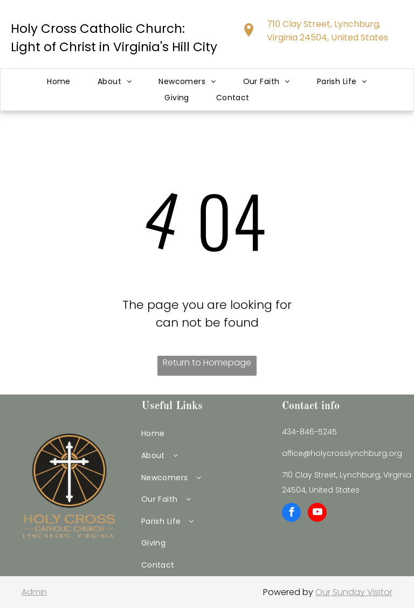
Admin (34, 591)
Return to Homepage (207, 362)
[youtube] (317, 513)
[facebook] (291, 513)
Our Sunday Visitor (353, 592)
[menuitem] (58, 81)
